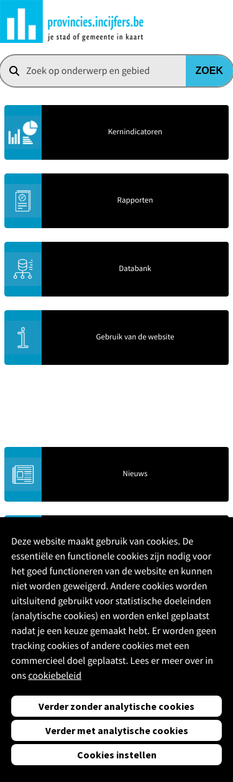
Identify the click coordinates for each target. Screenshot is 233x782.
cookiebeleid (54, 675)
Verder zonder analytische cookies (116, 706)
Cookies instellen (117, 754)
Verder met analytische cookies (116, 730)
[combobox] (116, 70)
